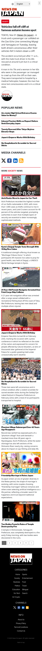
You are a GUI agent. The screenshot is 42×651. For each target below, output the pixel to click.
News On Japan (25, 35)
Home (17, 574)
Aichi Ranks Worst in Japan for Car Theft (19, 198)
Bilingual (25, 589)
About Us (21, 620)
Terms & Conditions (21, 627)
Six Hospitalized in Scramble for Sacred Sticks (18, 144)
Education (16, 589)
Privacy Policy (21, 623)
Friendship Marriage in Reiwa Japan (17, 475)
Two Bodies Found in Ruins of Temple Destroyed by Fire (17, 525)
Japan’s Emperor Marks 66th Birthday (18, 137)
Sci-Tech (17, 593)
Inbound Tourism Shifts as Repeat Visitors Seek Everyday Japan (19, 122)
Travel (24, 586)
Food (24, 582)
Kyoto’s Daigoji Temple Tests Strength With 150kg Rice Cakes (20, 247)
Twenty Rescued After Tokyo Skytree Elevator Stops (17, 130)
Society (17, 578)
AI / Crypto (16, 597)
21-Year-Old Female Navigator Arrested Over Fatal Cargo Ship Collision (21, 291)
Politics (17, 586)
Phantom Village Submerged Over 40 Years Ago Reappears (20, 428)
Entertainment (27, 578)
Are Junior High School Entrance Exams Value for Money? (19, 114)
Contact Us (21, 631)
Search (24, 593)
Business (16, 582)
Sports (24, 574)
